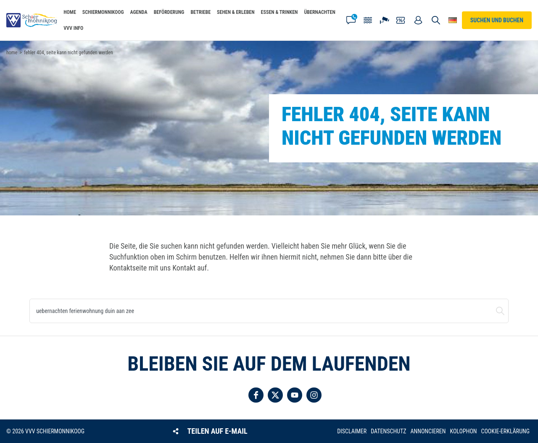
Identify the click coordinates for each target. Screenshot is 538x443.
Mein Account (418, 20)
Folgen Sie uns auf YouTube (294, 395)
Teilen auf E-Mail (217, 431)
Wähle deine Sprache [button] (453, 20)
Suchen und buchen (500, 311)
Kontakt (351, 20)
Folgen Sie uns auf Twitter (275, 395)
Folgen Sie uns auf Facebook (256, 395)
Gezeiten (367, 20)
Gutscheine (401, 20)
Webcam (384, 20)
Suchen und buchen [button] (436, 20)
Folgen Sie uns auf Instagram (314, 395)
